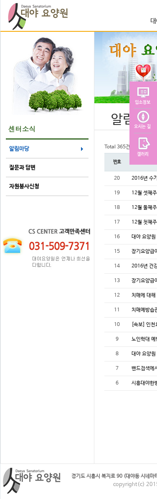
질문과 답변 (22, 168)
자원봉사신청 (24, 186)
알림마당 (19, 149)
